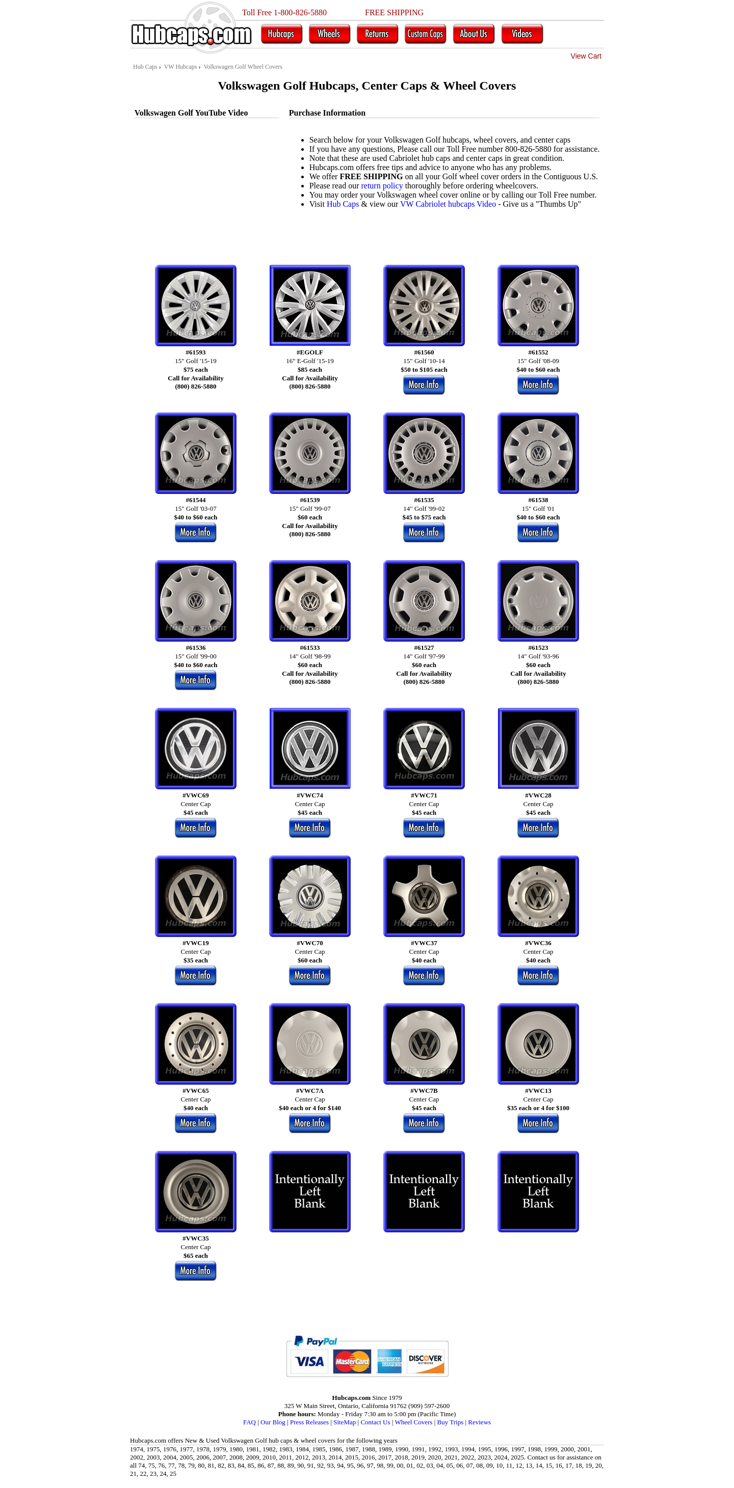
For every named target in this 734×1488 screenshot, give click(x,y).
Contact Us (375, 1422)
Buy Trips (450, 1422)
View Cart (586, 56)
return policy (382, 185)
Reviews (479, 1422)
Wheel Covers (413, 1422)
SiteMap (344, 1422)
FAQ (249, 1422)
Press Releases (309, 1422)
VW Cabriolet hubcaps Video (448, 204)
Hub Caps (343, 204)
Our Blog (272, 1422)
